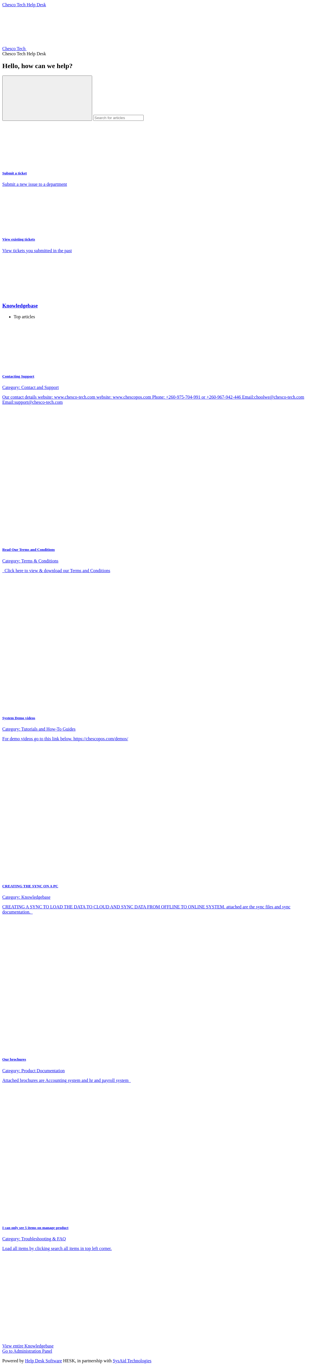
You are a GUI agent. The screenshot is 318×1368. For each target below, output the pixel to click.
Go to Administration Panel (27, 1351)
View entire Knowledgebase (27, 1345)
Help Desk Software (43, 1360)
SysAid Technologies (132, 1360)
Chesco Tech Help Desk (24, 4)
